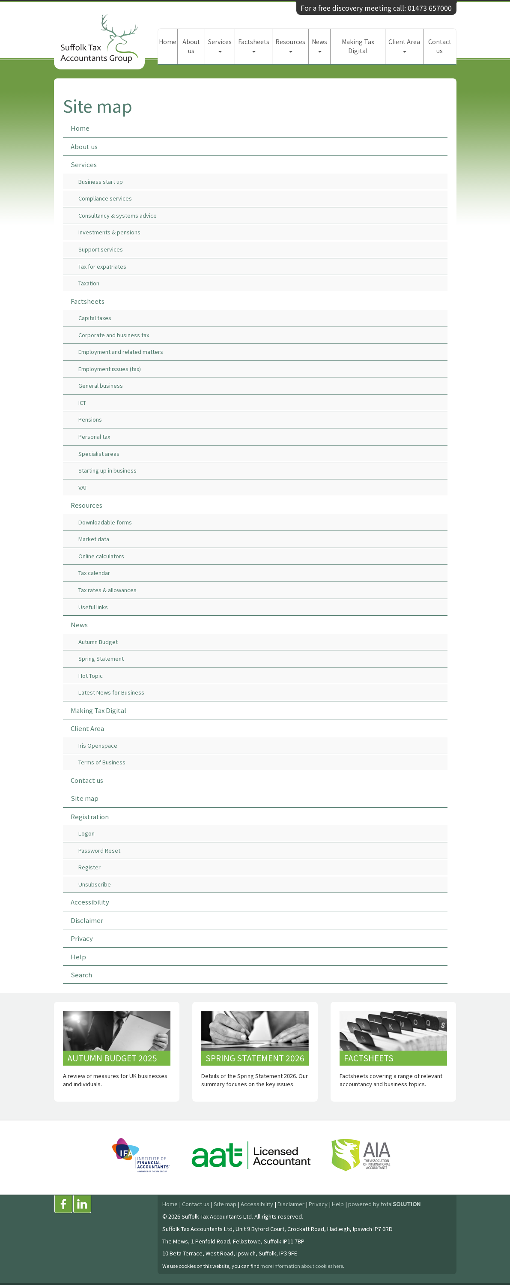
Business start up (100, 181)
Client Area (404, 44)
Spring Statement (101, 658)
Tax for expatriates (102, 266)
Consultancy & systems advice (117, 215)
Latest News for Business (111, 692)
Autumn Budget (98, 642)
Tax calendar (94, 573)
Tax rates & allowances (107, 590)
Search (81, 974)
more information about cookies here (301, 1265)
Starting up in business (107, 470)
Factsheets (253, 44)
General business (100, 385)
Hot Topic (90, 675)
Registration (90, 816)
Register (89, 867)
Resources (290, 44)
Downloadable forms (105, 522)
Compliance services (105, 198)
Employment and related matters (120, 351)
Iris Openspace (97, 745)
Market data (93, 539)
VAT (82, 487)
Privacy (82, 938)
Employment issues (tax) (109, 369)
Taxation (88, 283)
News (319, 44)
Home (167, 41)
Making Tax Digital (358, 46)
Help (78, 956)
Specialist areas (98, 453)
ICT (82, 402)
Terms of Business (101, 762)
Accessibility (90, 901)
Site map (84, 798)
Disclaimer (87, 920)
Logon (86, 833)
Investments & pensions (109, 232)
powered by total (384, 1204)
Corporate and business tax (113, 335)
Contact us (439, 46)
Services (220, 44)
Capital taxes (94, 318)
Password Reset (99, 850)
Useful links (93, 607)
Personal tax (94, 436)
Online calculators (101, 556)
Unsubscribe (94, 884)
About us (191, 46)
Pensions (90, 419)
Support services (100, 249)
